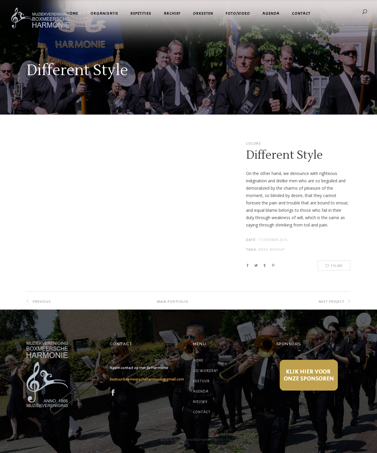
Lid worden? (205, 370)
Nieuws (200, 401)
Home (198, 360)
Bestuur (201, 381)
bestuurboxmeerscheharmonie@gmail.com (147, 379)
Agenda (201, 391)
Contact (202, 412)
